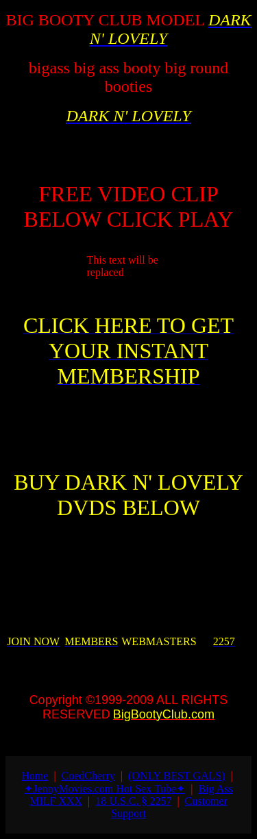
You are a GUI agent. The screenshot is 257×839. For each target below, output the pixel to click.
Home (34, 775)
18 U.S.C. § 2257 (133, 801)
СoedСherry (88, 775)
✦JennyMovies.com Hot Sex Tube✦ (104, 788)
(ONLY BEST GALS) (176, 775)
